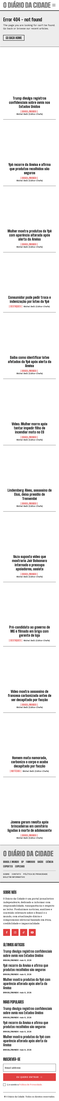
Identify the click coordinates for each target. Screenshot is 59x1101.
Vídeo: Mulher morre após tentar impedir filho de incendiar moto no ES (29, 428)
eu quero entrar (30, 1077)
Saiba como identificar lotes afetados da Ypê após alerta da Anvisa (29, 361)
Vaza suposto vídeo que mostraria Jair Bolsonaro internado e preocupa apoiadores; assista (29, 562)
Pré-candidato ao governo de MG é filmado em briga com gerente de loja (29, 631)
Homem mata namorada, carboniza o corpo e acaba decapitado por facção (29, 762)
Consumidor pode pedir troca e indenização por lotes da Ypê (29, 299)
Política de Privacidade (30, 1084)
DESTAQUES (15, 306)
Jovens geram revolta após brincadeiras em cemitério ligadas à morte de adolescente (30, 826)
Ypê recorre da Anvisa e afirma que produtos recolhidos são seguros (29, 168)
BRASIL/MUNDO (29, 111)
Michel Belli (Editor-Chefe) (29, 114)
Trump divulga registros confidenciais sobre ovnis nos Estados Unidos (29, 102)
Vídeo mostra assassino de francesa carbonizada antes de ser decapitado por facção (29, 695)
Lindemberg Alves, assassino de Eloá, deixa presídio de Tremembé (30, 494)
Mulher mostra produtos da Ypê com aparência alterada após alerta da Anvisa (30, 235)
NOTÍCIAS (15, 771)
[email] (29, 1068)
